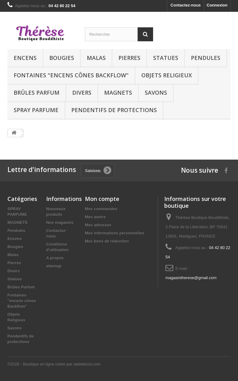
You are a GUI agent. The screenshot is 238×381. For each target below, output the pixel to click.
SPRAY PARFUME (36, 110)
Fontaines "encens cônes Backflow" (71, 75)
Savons (156, 92)
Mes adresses (98, 225)
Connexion (217, 5)
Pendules (205, 57)
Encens (25, 57)
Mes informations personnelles (114, 233)
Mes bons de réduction (107, 241)
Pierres (129, 57)
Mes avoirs (95, 217)
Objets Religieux (166, 75)
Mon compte (102, 198)
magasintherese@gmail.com (191, 277)
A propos (55, 258)
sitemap (53, 266)
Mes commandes (101, 208)
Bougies (61, 57)
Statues (165, 57)
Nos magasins (59, 222)
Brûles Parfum (37, 92)
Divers (81, 92)
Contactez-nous (185, 5)
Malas (96, 57)
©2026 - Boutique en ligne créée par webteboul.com (53, 364)
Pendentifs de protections (114, 110)
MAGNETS (118, 92)
